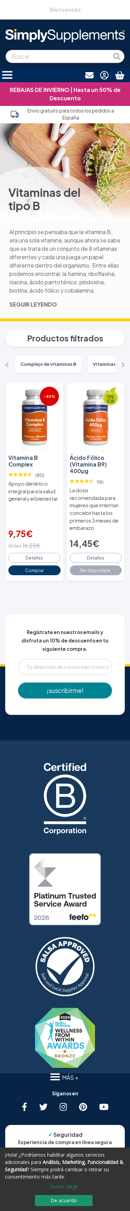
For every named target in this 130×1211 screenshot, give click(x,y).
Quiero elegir (64, 1186)
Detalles (34, 558)
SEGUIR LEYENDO (33, 304)
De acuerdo (64, 1200)
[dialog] (65, 1179)
